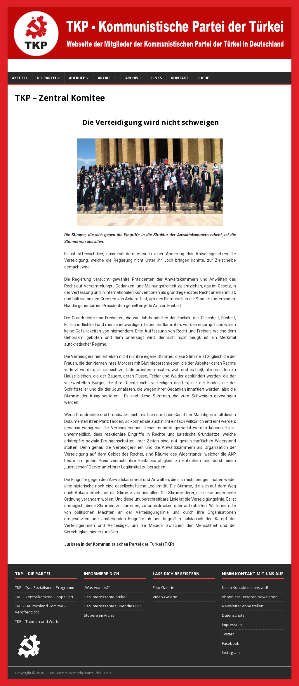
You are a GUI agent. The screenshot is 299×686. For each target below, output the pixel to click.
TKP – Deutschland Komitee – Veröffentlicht (40, 609)
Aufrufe (77, 77)
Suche (203, 77)
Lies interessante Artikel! (105, 596)
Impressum (232, 624)
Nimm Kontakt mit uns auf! (245, 587)
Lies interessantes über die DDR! (113, 606)
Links (156, 77)
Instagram (231, 652)
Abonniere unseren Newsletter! (250, 596)
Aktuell (20, 77)
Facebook (230, 643)
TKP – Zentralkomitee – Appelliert (44, 596)
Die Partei (46, 77)
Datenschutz (233, 615)
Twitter (228, 634)
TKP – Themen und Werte (37, 621)
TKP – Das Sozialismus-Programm (44, 587)
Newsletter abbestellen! (243, 606)
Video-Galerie (165, 596)
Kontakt (179, 77)
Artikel (105, 77)
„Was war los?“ (97, 587)
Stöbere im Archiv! (100, 615)
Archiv (131, 77)
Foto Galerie (163, 587)
